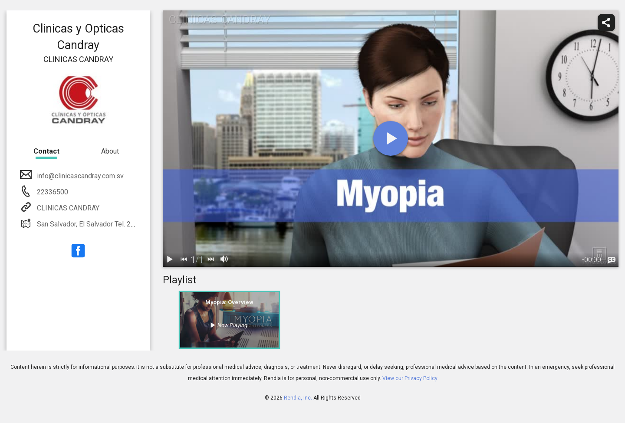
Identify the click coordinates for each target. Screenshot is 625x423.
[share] (606, 22)
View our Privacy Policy (410, 378)
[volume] (224, 260)
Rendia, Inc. (298, 398)
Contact (46, 151)
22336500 (51, 192)
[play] (390, 138)
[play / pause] (170, 260)
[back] (184, 260)
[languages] (611, 260)
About (110, 151)
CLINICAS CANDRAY (67, 208)
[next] (210, 260)
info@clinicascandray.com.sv (79, 176)
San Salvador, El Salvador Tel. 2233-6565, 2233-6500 (116, 224)
